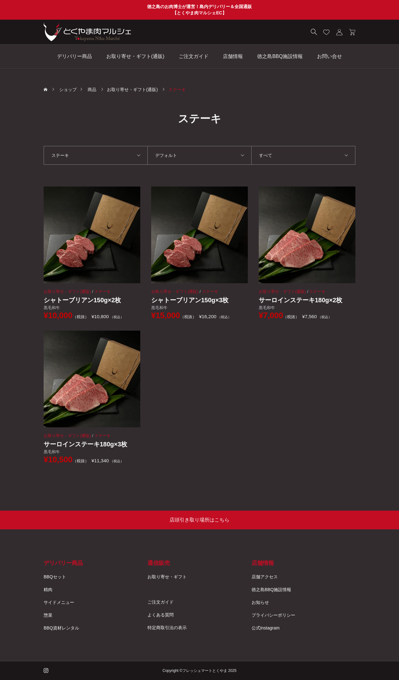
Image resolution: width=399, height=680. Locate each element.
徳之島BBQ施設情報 (280, 56)
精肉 (48, 589)
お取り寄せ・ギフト (167, 576)
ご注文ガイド (194, 56)
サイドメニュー (59, 602)
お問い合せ (329, 56)
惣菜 (48, 615)
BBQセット (55, 576)
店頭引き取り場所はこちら (199, 519)
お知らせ (260, 602)
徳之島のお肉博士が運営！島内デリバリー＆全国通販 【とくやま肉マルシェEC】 (199, 9)
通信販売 (158, 563)
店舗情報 (233, 56)
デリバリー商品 (74, 56)
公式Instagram (266, 627)
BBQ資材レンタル (61, 627)
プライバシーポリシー (273, 615)
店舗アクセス (265, 576)
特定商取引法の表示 (167, 627)
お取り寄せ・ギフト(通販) (135, 56)
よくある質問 (160, 614)
